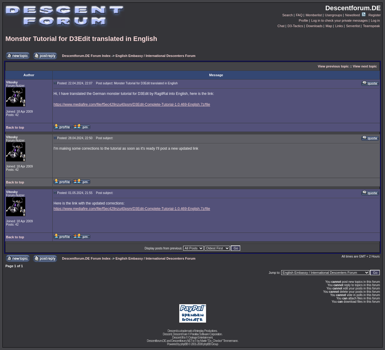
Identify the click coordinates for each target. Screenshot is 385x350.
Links (339, 26)
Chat (280, 26)
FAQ (299, 15)
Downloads (314, 26)
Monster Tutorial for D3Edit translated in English (81, 38)
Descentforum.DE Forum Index (86, 56)
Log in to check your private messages (339, 20)
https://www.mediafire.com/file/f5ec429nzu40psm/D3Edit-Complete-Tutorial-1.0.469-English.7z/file (132, 104)
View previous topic (333, 66)
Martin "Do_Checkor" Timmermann (219, 340)
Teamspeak (371, 26)
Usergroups (333, 15)
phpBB (184, 344)
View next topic (365, 66)
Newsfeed (355, 15)
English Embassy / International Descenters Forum (156, 56)
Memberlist (314, 15)
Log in (375, 20)
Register (374, 15)
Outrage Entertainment (200, 337)
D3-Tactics (295, 26)
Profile (303, 20)
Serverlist (353, 26)
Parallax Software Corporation (206, 334)
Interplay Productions (206, 331)
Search (287, 15)
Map (329, 26)
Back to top (15, 127)
